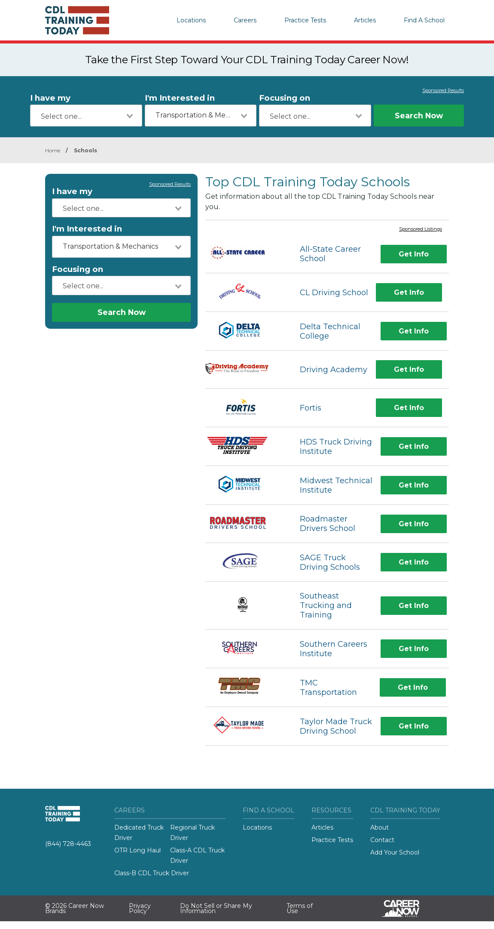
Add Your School (394, 852)
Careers (245, 20)
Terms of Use (300, 908)
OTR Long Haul (137, 850)
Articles (365, 20)
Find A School (424, 20)
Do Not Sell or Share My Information (216, 908)
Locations (191, 20)
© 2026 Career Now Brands (74, 908)
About (379, 827)
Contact (382, 840)
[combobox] (86, 115)
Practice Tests (305, 20)
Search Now (419, 115)
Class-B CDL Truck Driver (151, 873)
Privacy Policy (140, 908)
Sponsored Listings (420, 229)
